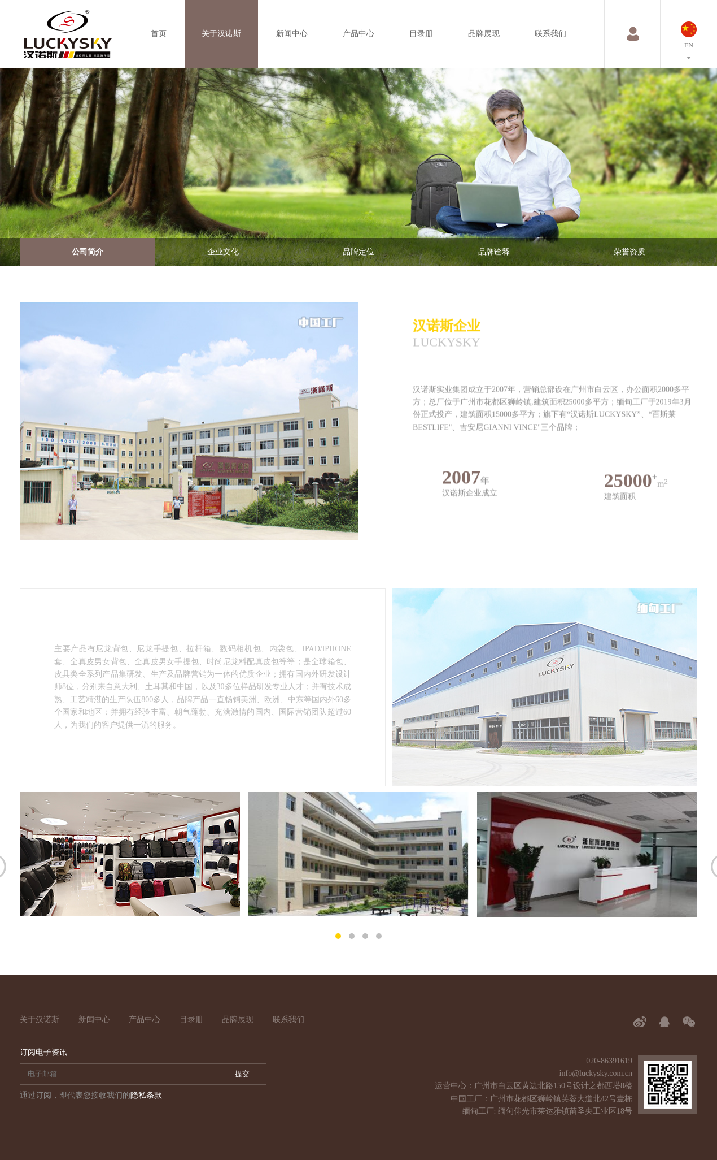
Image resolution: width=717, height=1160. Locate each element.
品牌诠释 (494, 252)
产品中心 (358, 33)
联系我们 (550, 33)
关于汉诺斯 (221, 33)
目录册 (421, 33)
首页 (159, 33)
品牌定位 (358, 252)
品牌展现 (484, 33)
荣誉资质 (629, 252)
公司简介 (87, 252)
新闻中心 (292, 33)
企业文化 (223, 252)
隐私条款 (146, 1095)
